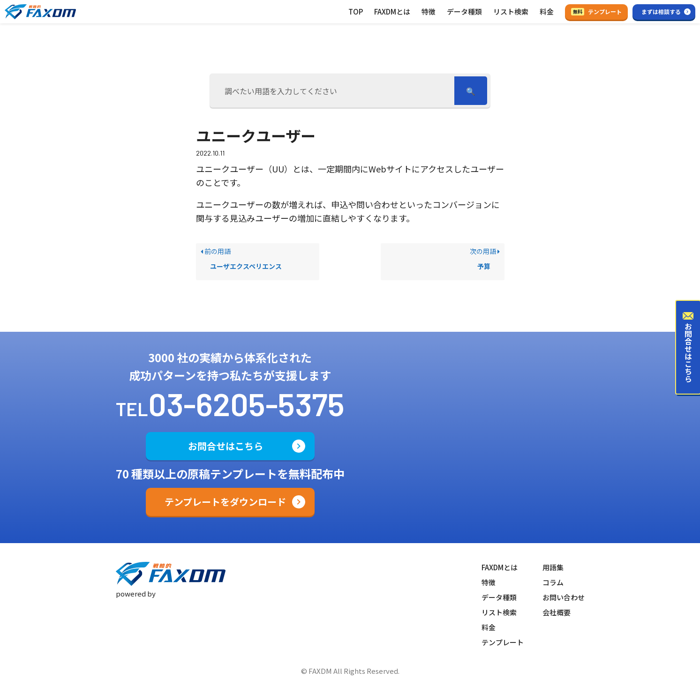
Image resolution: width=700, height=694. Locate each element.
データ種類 (464, 11)
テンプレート (596, 11)
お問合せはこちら (225, 446)
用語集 (553, 567)
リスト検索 (510, 11)
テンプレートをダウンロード (225, 501)
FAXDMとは (392, 11)
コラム (553, 582)
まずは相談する (661, 11)
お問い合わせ (563, 597)
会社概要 (556, 612)
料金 (547, 11)
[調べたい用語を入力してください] (333, 90)
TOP (355, 11)
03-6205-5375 (246, 403)
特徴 (429, 11)
